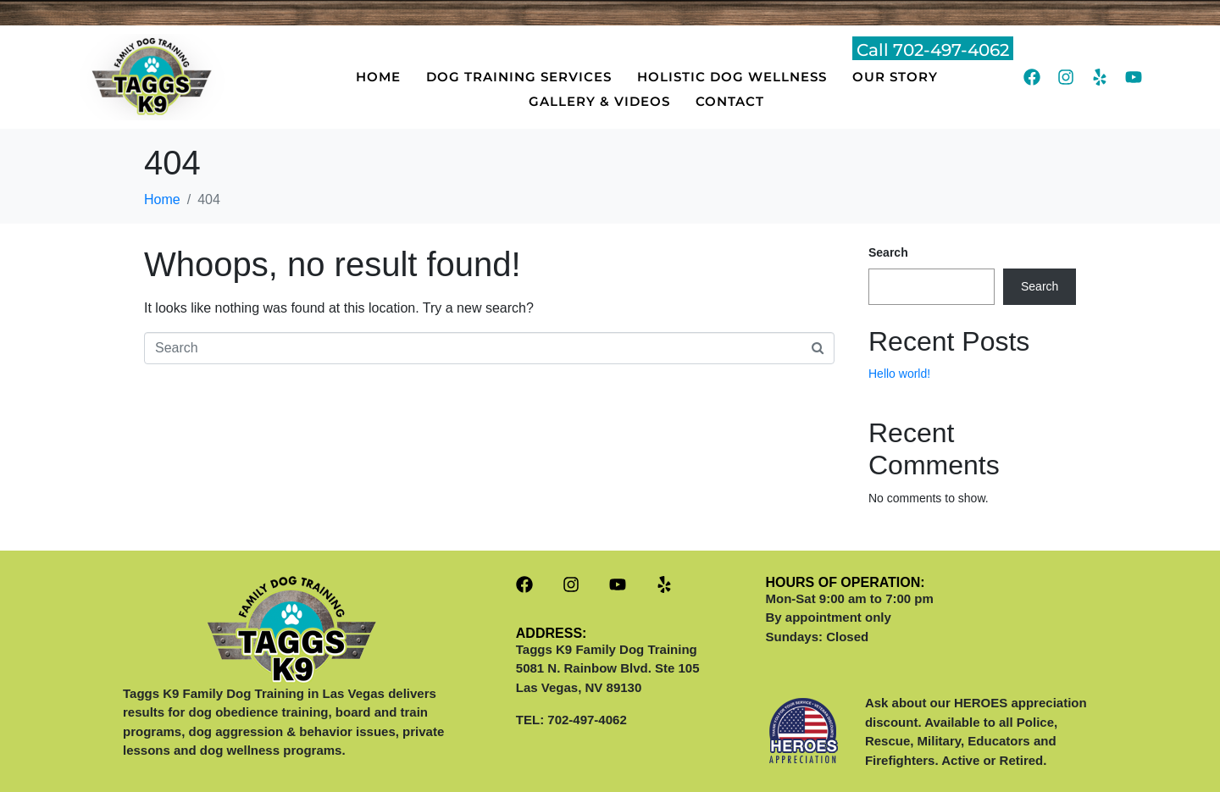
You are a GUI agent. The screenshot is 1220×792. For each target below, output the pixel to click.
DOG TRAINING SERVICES (519, 77)
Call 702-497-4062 (933, 50)
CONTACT (730, 101)
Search (888, 252)
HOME (378, 77)
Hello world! (899, 373)
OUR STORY (895, 77)
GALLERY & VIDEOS (599, 101)
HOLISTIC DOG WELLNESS (732, 77)
